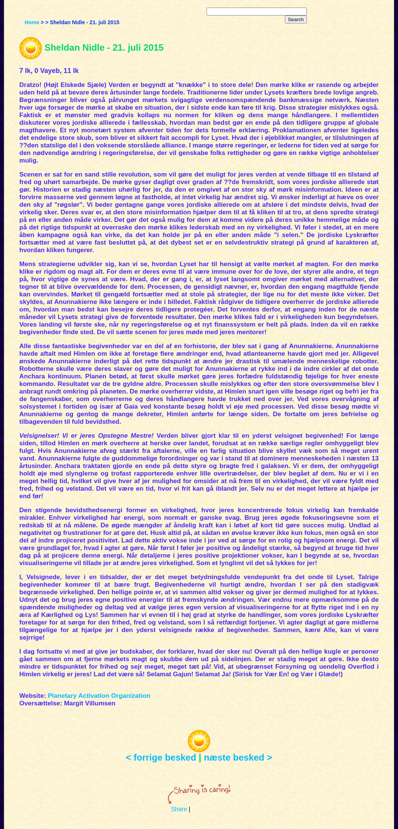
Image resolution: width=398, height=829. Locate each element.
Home (32, 22)
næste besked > (238, 757)
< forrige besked (161, 757)
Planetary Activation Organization (99, 695)
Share (179, 809)
